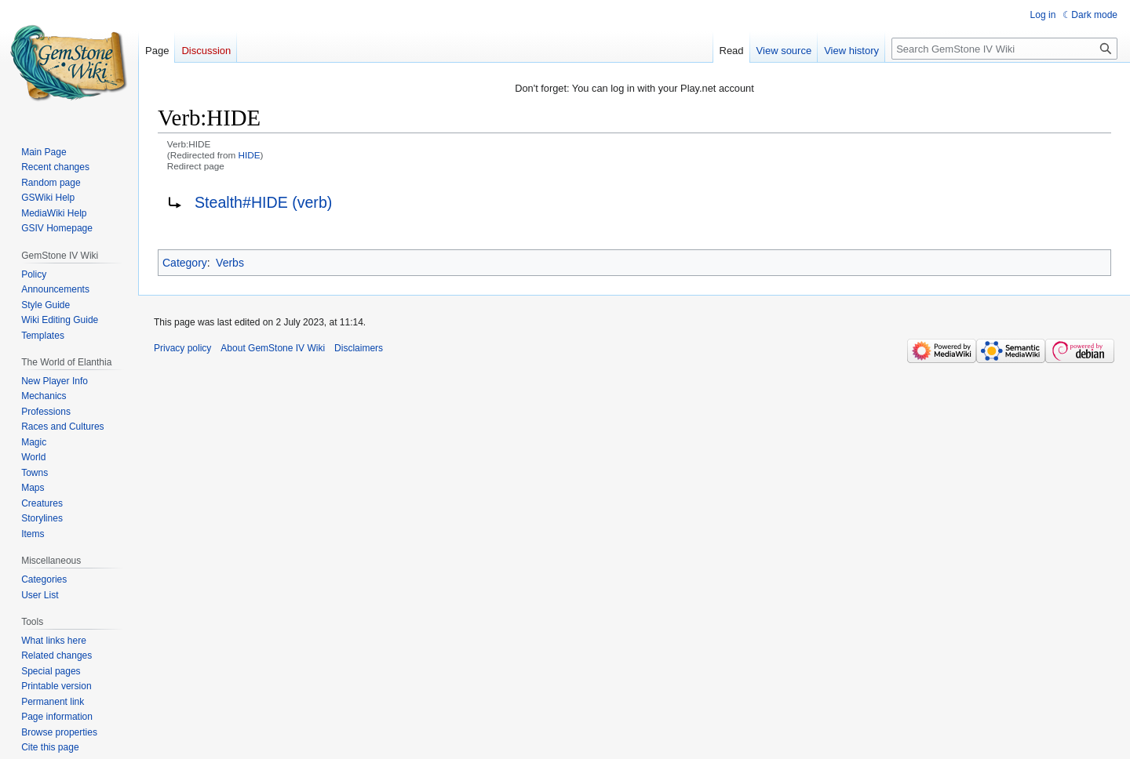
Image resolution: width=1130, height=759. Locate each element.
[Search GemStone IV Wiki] (1004, 49)
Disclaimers (358, 348)
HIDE (250, 155)
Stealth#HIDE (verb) (263, 202)
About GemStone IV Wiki (273, 348)
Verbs (230, 262)
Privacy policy (182, 348)
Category (184, 262)
